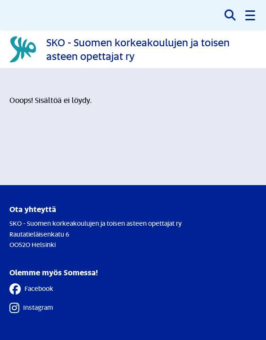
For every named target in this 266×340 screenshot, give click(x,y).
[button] (251, 15)
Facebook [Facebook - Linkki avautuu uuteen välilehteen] (31, 289)
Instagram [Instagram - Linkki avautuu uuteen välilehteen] (31, 308)
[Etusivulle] (133, 49)
